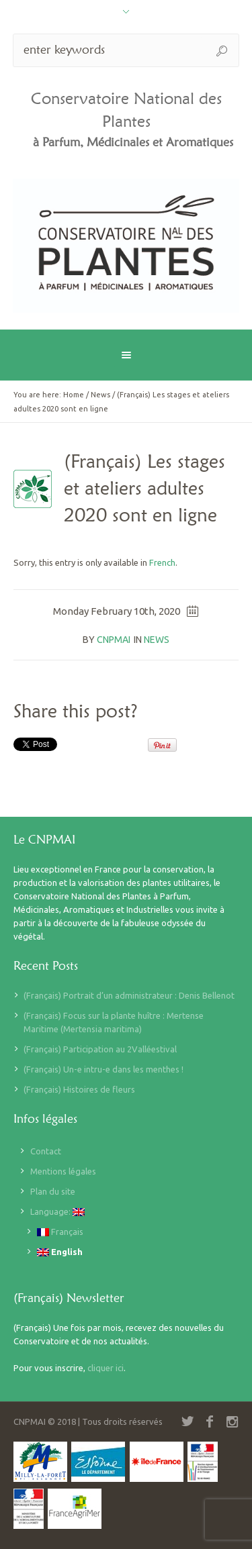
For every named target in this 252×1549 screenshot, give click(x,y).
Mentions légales (63, 1171)
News (100, 395)
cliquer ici (105, 1367)
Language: (57, 1212)
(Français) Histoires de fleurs (79, 1089)
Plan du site (52, 1191)
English (60, 1252)
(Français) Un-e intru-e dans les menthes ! (103, 1069)
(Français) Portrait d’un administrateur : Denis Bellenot (129, 995)
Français (60, 1232)
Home (73, 395)
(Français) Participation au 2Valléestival (100, 1049)
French (162, 562)
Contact (45, 1151)
